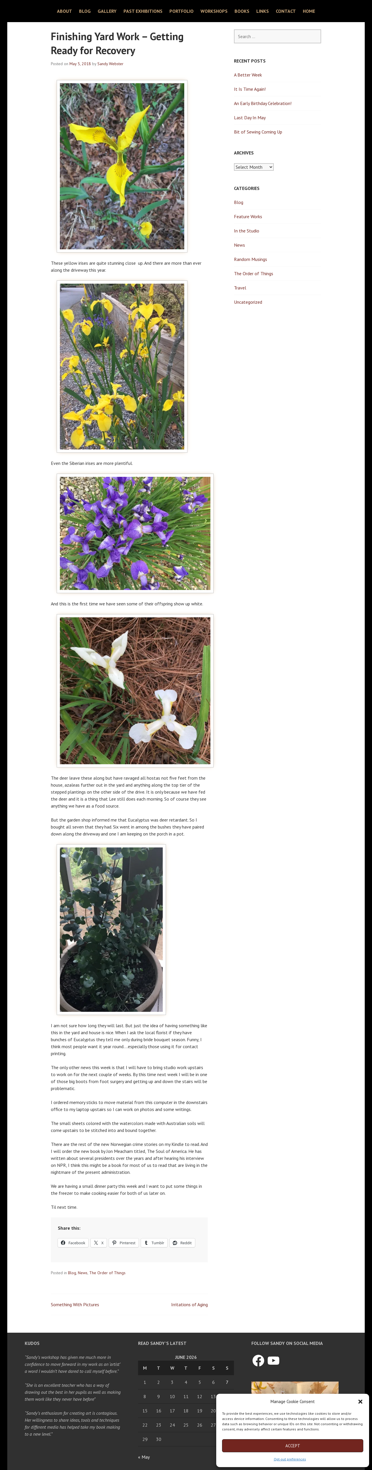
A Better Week (248, 75)
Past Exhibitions (143, 11)
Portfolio (181, 11)
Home (309, 11)
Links (262, 11)
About (64, 11)
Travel (240, 288)
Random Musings (250, 259)
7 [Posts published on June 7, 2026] (227, 1382)
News (82, 1272)
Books (242, 11)
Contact (286, 11)
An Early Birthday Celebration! (262, 103)
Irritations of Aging (189, 1304)
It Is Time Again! (250, 89)
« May (143, 1457)
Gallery (107, 11)
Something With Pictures (75, 1304)
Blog (85, 11)
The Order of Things (107, 1272)
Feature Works (248, 216)
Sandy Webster (110, 63)
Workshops (214, 11)
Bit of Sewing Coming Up (258, 132)
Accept (292, 1445)
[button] (360, 1402)
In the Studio (246, 231)
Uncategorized (248, 302)
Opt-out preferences (290, 1459)
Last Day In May (250, 117)
